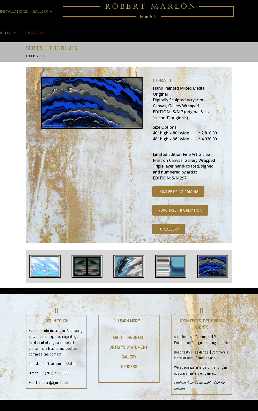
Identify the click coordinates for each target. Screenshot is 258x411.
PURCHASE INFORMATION (180, 210)
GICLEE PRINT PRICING (178, 191)
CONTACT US (33, 32)
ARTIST (6, 32)
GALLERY (168, 229)
